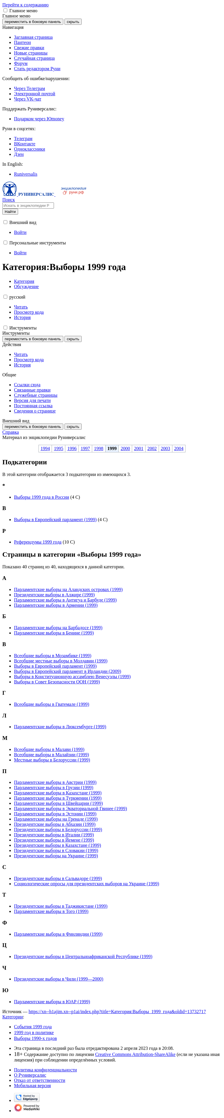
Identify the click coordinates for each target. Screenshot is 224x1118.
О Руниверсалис (30, 1075)
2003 (165, 448)
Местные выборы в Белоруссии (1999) (52, 759)
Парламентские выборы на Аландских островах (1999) (68, 589)
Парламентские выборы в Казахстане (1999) (58, 792)
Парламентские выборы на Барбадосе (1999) (58, 627)
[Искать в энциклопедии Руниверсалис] (28, 205)
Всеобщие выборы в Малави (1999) (49, 749)
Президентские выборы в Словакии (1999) (56, 850)
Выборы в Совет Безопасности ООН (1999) (57, 681)
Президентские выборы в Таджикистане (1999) (60, 906)
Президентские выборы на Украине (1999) (56, 855)
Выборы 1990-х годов (35, 1038)
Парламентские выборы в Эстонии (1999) (55, 813)
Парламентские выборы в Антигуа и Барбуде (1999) (65, 599)
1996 (72, 448)
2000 (125, 448)
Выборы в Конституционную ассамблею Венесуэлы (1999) (72, 676)
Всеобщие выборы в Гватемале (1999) (51, 704)
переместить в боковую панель (33, 22)
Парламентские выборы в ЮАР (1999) (52, 1001)
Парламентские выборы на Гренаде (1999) (56, 819)
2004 (178, 448)
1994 (45, 448)
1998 (98, 448)
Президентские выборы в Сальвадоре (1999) (58, 878)
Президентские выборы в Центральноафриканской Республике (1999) (83, 956)
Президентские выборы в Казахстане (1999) (57, 845)
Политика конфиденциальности (45, 1069)
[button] (5, 10)
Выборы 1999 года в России (41, 497)
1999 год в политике (34, 1032)
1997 (85, 448)
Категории (12, 1016)
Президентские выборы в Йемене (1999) (54, 839)
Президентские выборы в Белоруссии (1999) (58, 829)
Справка (10, 432)
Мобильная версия (32, 1085)
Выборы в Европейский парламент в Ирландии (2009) (67, 671)
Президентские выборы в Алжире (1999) (54, 594)
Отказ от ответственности (39, 1080)
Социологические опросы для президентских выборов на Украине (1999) (86, 883)
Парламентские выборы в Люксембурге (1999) (60, 726)
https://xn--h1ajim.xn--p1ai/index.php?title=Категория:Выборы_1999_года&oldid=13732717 (117, 1011)
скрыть (73, 22)
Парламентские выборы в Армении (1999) (56, 605)
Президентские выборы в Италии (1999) (54, 834)
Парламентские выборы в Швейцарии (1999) (58, 803)
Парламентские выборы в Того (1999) (51, 911)
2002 (152, 448)
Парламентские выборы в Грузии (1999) (53, 787)
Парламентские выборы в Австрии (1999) (55, 782)
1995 (58, 448)
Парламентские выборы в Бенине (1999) (54, 632)
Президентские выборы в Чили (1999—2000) (58, 978)
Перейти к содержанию (25, 4)
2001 (139, 448)
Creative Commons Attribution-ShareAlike (135, 1054)
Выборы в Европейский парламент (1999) (55, 519)
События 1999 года (33, 1026)
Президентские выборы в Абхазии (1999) (54, 824)
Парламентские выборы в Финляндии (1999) (58, 934)
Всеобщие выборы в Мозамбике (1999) (52, 655)
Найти (10, 211)
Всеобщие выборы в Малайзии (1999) (51, 754)
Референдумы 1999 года (38, 541)
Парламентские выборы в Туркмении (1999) (58, 798)
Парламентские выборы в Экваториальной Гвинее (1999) (70, 808)
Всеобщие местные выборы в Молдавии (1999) (60, 660)
